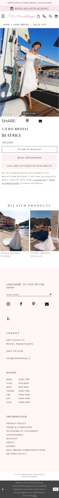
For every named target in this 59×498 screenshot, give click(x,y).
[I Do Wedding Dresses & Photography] (20, 16)
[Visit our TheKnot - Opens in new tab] (8, 318)
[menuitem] (38, 16)
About (10, 442)
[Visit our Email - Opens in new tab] (47, 304)
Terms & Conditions (19, 427)
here (35, 496)
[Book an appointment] (29, 8)
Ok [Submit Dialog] (55, 489)
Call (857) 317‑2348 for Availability (29, 166)
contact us (40, 180)
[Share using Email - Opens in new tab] (40, 121)
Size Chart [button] (7, 142)
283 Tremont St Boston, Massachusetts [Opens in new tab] (19, 342)
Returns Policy (16, 454)
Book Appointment (29, 158)
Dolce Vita (39, 24)
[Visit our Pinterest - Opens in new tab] (33, 304)
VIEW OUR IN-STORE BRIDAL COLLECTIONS (29, 3)
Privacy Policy (16, 423)
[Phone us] (44, 16)
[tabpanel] (29, 72)
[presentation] (14, 230)
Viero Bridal (21, 24)
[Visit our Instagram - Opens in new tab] (8, 304)
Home (6, 24)
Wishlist (12, 439)
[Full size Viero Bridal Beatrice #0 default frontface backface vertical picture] (29, 72)
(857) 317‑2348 (14, 351)
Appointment (14, 435)
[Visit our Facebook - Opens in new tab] (21, 304)
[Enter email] (29, 294)
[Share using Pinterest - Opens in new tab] (27, 121)
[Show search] (50, 16)
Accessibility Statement (22, 431)
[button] (38, 16)
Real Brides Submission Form (25, 450)
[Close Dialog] (3, 489)
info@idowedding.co (18, 358)
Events (10, 446)
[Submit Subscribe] (47, 294)
